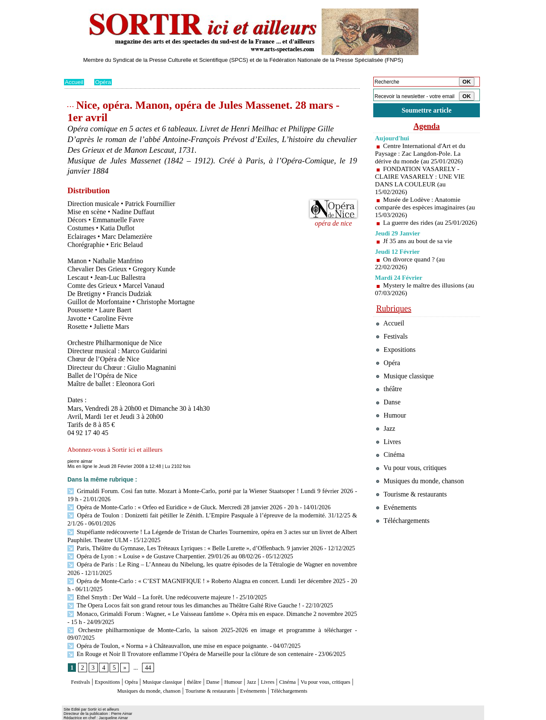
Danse (242, 666)
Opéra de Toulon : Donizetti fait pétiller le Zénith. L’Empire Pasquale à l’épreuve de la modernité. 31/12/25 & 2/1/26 (212, 514)
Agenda (426, 127)
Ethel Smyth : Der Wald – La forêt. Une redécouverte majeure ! (147, 592)
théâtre (220, 666)
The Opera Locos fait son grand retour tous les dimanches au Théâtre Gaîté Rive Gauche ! (179, 599)
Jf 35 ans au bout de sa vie (419, 249)
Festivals (80, 666)
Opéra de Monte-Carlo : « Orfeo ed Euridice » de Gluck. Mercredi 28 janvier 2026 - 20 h (178, 506)
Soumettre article (426, 111)
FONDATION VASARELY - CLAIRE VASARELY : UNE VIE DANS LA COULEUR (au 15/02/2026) (421, 181)
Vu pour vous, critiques (414, 492)
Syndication (112, 714)
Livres (309, 666)
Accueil (74, 81)
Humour (267, 666)
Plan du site (76, 714)
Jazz (290, 666)
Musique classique (181, 666)
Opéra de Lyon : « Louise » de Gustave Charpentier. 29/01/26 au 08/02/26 (160, 553)
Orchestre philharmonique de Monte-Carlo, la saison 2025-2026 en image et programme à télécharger (193, 623)
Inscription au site (146, 714)
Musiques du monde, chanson (186, 674)
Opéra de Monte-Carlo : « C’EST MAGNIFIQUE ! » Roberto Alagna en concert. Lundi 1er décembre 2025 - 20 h (210, 576)
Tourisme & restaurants (264, 674)
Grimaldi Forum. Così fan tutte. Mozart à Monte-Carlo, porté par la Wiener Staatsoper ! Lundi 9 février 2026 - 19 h (210, 491)
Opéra (104, 81)
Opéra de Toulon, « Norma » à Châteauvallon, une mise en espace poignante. (164, 630)
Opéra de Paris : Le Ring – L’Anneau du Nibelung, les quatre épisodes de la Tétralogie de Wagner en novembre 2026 (212, 560)
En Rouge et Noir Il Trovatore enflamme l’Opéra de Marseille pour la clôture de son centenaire (185, 639)
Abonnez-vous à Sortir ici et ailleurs (116, 449)
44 (147, 652)
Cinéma (333, 666)
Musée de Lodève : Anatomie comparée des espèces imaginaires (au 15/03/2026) (421, 208)
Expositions (113, 666)
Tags (173, 714)
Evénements (317, 674)
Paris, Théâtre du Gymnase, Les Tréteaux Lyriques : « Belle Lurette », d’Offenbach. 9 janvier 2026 (190, 545)
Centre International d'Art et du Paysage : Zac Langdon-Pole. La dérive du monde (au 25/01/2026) (421, 154)
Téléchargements (212, 682)
